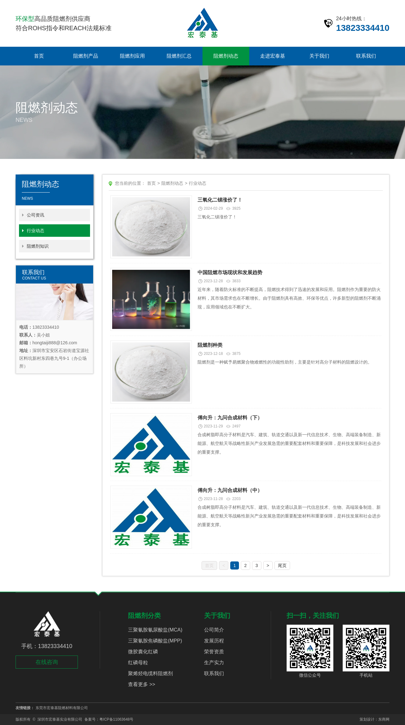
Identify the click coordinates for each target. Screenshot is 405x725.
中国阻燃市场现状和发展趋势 (230, 272)
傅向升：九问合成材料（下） (230, 417)
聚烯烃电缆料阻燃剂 (150, 673)
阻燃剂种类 (210, 345)
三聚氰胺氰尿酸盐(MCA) (155, 629)
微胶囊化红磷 (143, 651)
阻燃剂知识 (38, 246)
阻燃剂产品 (85, 56)
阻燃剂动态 (225, 56)
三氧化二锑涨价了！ (220, 200)
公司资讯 (35, 214)
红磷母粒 (138, 662)
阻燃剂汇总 (179, 56)
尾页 (282, 565)
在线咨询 (47, 662)
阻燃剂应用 (132, 56)
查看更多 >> (141, 684)
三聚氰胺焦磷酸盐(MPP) (155, 640)
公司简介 (214, 629)
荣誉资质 (214, 651)
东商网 (383, 719)
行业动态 (35, 230)
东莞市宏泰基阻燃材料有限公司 (62, 708)
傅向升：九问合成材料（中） (230, 490)
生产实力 (214, 662)
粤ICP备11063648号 (116, 719)
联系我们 (366, 56)
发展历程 (214, 640)
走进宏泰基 (272, 56)
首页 (39, 56)
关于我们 (319, 56)
